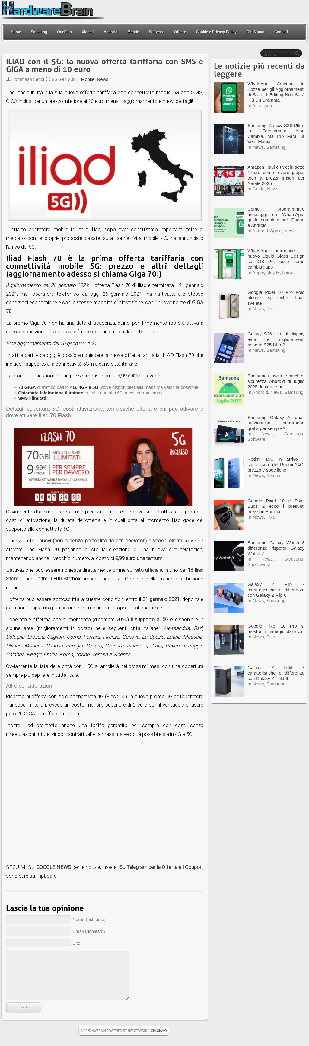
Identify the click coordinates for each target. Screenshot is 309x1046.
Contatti (281, 32)
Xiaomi (88, 32)
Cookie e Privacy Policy (216, 32)
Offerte (180, 32)
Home (16, 32)
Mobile (133, 32)
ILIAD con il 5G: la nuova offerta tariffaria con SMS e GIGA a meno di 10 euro (104, 65)
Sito (76, 943)
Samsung (39, 32)
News (102, 79)
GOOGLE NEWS (53, 867)
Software (156, 32)
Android (110, 32)
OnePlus (64, 32)
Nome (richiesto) (89, 919)
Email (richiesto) (88, 931)
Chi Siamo (255, 32)
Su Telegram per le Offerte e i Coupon (160, 867)
